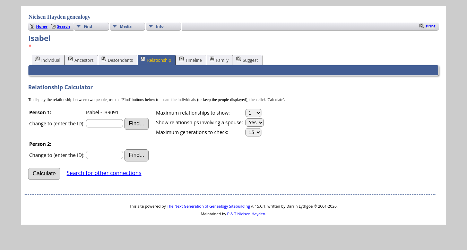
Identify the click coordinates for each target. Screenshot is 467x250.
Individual (47, 59)
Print (430, 25)
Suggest (247, 59)
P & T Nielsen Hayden (246, 213)
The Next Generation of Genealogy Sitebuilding (208, 206)
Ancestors (81, 59)
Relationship (156, 59)
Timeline (190, 59)
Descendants (117, 59)
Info (160, 26)
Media (126, 26)
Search (63, 26)
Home (41, 26)
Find (88, 26)
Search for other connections (104, 173)
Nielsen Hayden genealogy (59, 17)
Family (219, 59)
